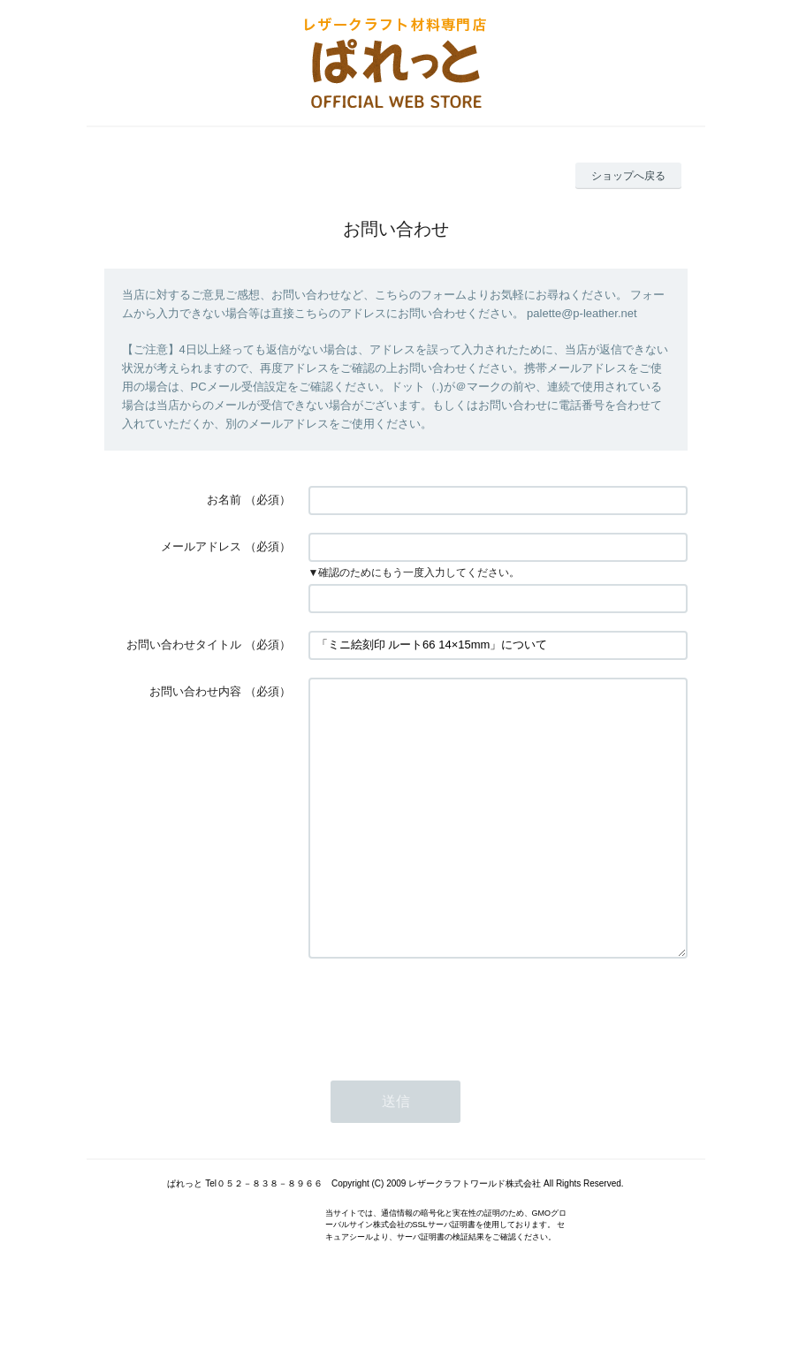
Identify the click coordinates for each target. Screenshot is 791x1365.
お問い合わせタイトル (183, 644)
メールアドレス (201, 546)
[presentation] (442, 1063)
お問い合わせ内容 (195, 691)
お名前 (224, 499)
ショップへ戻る (628, 176)
